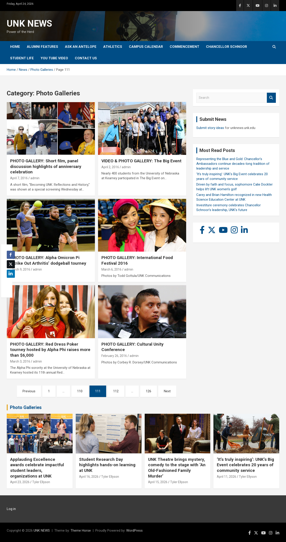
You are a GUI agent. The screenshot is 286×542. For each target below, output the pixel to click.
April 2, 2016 (110, 167)
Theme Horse (81, 530)
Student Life (22, 58)
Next (167, 391)
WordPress (134, 530)
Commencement (184, 47)
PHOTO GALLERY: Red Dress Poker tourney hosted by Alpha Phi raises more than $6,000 (50, 350)
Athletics (112, 47)
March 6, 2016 (111, 269)
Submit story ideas (210, 128)
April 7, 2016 (19, 178)
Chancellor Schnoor (226, 47)
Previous (29, 391)
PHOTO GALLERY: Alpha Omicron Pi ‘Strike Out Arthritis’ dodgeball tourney (48, 260)
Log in (11, 509)
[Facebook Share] (11, 255)
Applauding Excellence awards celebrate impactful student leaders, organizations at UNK (37, 468)
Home (15, 47)
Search (271, 98)
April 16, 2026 (88, 476)
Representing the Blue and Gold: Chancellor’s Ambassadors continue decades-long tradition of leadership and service (233, 163)
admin (34, 178)
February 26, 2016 (114, 356)
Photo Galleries (26, 407)
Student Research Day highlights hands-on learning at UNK (107, 465)
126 (148, 391)
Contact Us (86, 58)
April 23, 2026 (20, 482)
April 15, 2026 (157, 482)
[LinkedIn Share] (11, 274)
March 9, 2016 (20, 269)
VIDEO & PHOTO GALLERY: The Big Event (141, 160)
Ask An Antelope (80, 47)
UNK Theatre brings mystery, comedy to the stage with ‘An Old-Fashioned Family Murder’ (177, 468)
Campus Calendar (146, 47)
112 (116, 391)
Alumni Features (42, 47)
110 (79, 391)
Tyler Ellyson (41, 482)
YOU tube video (54, 58)
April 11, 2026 (226, 476)
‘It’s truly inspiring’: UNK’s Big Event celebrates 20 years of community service (245, 465)
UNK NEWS (29, 23)
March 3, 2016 (20, 361)
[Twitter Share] (11, 264)
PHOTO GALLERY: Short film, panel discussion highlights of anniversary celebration (45, 166)
